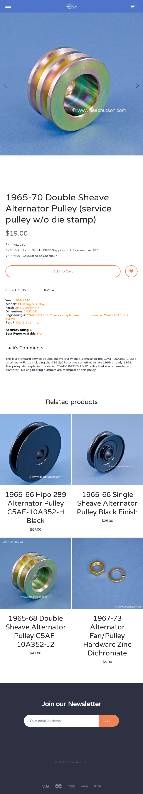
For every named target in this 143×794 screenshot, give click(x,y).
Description (15, 290)
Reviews (50, 290)
